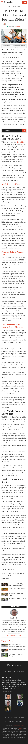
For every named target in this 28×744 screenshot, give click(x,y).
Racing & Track (11, 6)
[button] (2, 2)
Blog (5, 671)
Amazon (20, 728)
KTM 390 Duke (21, 142)
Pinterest (10, 691)
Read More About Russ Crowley (14, 635)
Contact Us (21, 671)
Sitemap (20, 719)
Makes (11, 717)
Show (24, 130)
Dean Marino (18, 26)
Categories (9, 671)
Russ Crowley (10, 24)
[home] (9, 2)
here (18, 688)
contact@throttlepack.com (18, 725)
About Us (15, 671)
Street (19, 6)
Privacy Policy (17, 717)
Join (25, 2)
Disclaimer (15, 719)
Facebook (5, 691)
